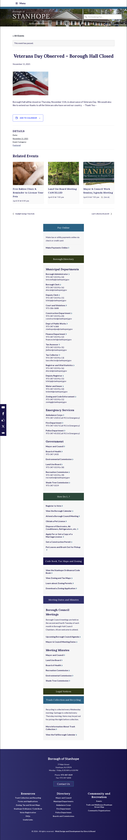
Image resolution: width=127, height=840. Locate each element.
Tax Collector (52, 354)
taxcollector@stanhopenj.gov (58, 360)
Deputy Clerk (52, 294)
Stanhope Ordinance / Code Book (28, 809)
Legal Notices (63, 691)
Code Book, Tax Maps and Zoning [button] (63, 560)
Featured (17, 145)
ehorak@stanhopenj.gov (56, 290)
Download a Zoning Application (60, 588)
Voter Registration (28, 812)
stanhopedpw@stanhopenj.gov (59, 329)
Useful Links (28, 820)
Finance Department (55, 334)
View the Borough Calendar (59, 510)
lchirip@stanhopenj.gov (56, 300)
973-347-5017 (52, 425)
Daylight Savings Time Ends (28, 213)
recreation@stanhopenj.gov (58, 477)
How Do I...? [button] (63, 496)
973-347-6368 (52, 326)
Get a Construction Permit (58, 541)
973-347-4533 (52, 433)
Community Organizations (99, 810)
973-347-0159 (52, 276)
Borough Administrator (57, 274)
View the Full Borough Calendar (60, 734)
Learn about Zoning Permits (59, 583)
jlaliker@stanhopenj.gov (56, 349)
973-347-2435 (52, 454)
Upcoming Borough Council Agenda (62, 636)
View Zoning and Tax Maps (58, 578)
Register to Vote (53, 505)
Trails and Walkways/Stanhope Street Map (99, 806)
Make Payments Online (57, 247)
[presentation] (28, 173)
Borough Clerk (52, 284)
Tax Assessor (52, 344)
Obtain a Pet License (55, 521)
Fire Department (54, 422)
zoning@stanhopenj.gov (56, 402)
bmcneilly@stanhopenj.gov (57, 279)
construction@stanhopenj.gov (59, 318)
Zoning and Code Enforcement (60, 396)
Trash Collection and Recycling (28, 798)
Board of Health (53, 451)
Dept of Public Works (56, 323)
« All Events (18, 36)
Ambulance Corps (54, 415)
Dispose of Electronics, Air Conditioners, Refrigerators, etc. (61, 527)
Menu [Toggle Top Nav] (19, 3)
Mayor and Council (54, 446)
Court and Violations (55, 305)
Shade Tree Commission (57, 482)
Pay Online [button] (63, 227)
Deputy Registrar (54, 375)
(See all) (106, 197)
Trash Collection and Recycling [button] (63, 699)
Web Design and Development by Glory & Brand (75, 831)
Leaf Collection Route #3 (97, 213)
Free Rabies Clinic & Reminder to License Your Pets (28, 192)
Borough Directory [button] (63, 258)
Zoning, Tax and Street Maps (28, 805)
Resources (28, 793)
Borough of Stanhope (19, 17)
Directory (63, 793)
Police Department (55, 430)
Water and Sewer (54, 386)
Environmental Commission (59, 459)
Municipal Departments (63, 801)
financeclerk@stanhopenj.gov (59, 339)
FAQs (28, 816)
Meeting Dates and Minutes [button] (63, 599)
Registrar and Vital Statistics (59, 365)
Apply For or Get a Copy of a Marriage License (59, 535)
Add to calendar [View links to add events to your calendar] (28, 118)
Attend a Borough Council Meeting (62, 516)
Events (99, 801)
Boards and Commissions (63, 816)
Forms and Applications (28, 801)
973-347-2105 (52, 417)
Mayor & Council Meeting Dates (61, 641)
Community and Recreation (99, 795)
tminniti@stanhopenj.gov (57, 391)
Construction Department (58, 313)
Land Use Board (53, 464)
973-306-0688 (52, 308)
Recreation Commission (57, 472)
